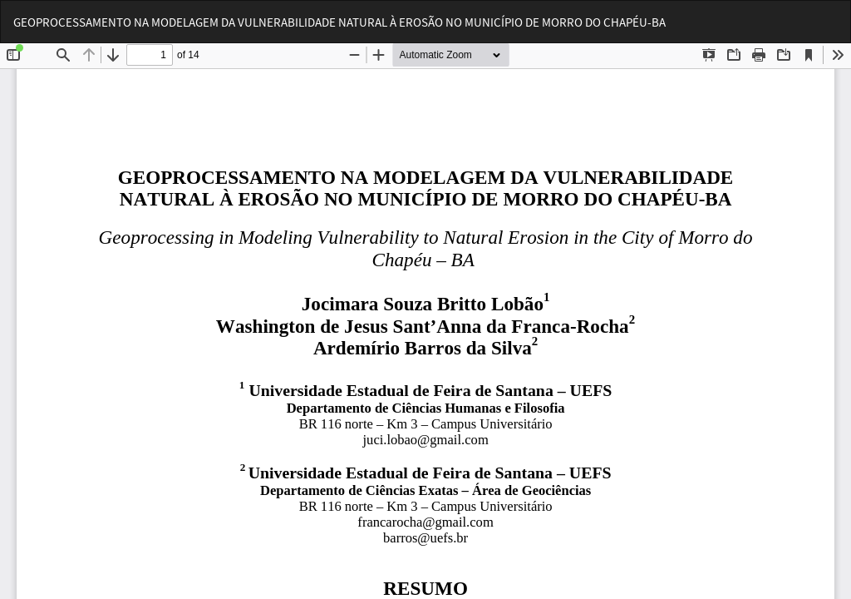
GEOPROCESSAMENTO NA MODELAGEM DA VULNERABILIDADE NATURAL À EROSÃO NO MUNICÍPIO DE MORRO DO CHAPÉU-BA (339, 22)
